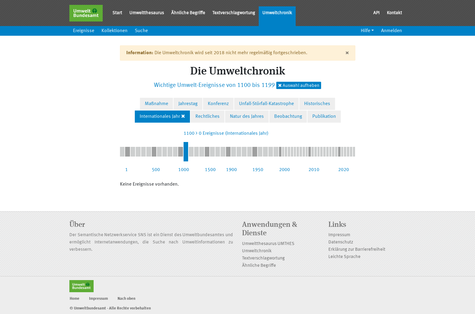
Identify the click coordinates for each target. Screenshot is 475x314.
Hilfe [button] (365, 30)
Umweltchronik (277, 13)
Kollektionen (114, 30)
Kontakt (394, 13)
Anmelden (391, 30)
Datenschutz (340, 242)
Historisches (317, 103)
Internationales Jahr (160, 116)
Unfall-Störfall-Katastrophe (266, 103)
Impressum (339, 235)
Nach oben (126, 299)
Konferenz (218, 103)
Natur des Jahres (247, 116)
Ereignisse (83, 30)
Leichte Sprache (344, 257)
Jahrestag (188, 103)
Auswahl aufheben (298, 85)
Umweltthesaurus (146, 13)
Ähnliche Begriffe (188, 13)
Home (74, 299)
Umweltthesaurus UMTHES (268, 244)
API (376, 13)
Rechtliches (207, 116)
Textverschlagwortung (233, 13)
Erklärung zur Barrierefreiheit (356, 249)
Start (117, 13)
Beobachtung (288, 116)
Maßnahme (156, 103)
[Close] (347, 53)
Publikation (324, 116)
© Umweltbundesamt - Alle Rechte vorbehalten (110, 308)
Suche (141, 30)
